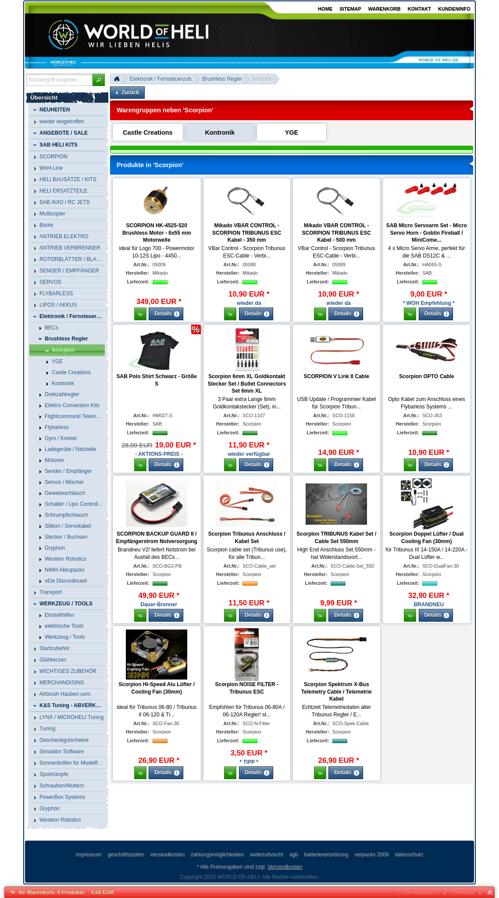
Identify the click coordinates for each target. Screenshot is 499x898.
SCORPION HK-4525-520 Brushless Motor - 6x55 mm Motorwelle (156, 232)
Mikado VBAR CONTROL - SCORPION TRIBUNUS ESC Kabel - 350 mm (246, 232)
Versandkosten (284, 867)
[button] (99, 80)
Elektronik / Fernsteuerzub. (161, 79)
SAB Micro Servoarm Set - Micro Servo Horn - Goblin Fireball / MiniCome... (426, 232)
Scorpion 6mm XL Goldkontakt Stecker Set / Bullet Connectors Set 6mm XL (246, 383)
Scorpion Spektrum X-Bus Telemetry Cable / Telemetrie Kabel (336, 691)
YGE (291, 132)
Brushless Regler (222, 79)
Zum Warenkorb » (421, 892)
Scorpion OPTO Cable (426, 376)
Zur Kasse (464, 892)
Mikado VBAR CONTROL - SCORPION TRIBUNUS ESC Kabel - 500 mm (336, 232)
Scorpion (262, 79)
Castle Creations (148, 132)
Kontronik (220, 132)
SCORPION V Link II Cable (336, 376)
